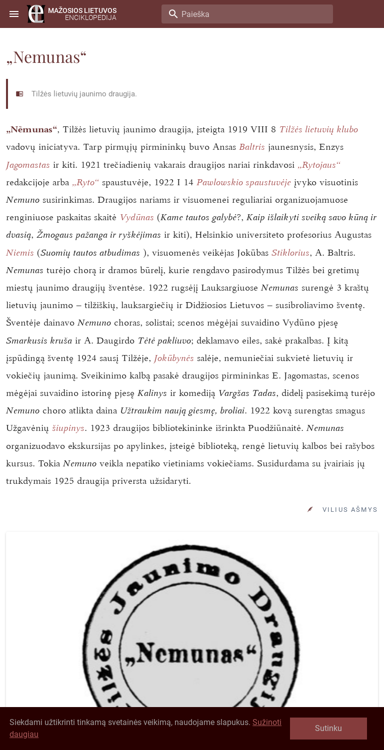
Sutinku (328, 728)
